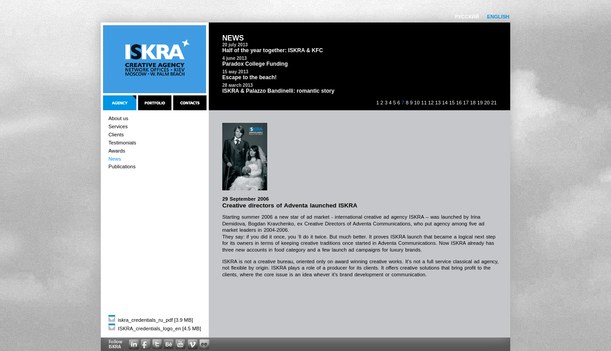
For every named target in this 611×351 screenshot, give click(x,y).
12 (430, 102)
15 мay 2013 (235, 71)
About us (118, 118)
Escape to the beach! (249, 77)
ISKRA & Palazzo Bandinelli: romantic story (278, 91)
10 (416, 102)
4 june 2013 (234, 58)
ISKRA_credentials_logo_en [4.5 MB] (154, 328)
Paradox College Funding (255, 64)
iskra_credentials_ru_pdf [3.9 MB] (150, 320)
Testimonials (122, 142)
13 (437, 102)
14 (445, 102)
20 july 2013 (235, 44)
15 (451, 102)
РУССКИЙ (467, 16)
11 (424, 102)
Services (118, 126)
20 (487, 102)
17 (465, 102)
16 (459, 102)
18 (473, 102)
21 (494, 102)
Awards (116, 150)
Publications (121, 166)
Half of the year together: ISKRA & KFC (272, 50)
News (114, 159)
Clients (116, 134)
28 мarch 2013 (237, 85)
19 (479, 102)
